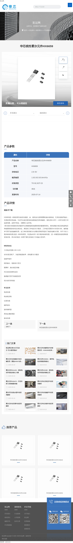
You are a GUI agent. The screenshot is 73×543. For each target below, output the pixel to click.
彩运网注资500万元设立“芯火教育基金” (13, 410)
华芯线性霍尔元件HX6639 (48, 338)
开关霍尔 (13, 113)
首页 (25, 30)
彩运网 (2, 1)
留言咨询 (60, 103)
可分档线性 (47, 30)
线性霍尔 (39, 30)
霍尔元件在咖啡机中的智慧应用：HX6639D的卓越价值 (45, 410)
